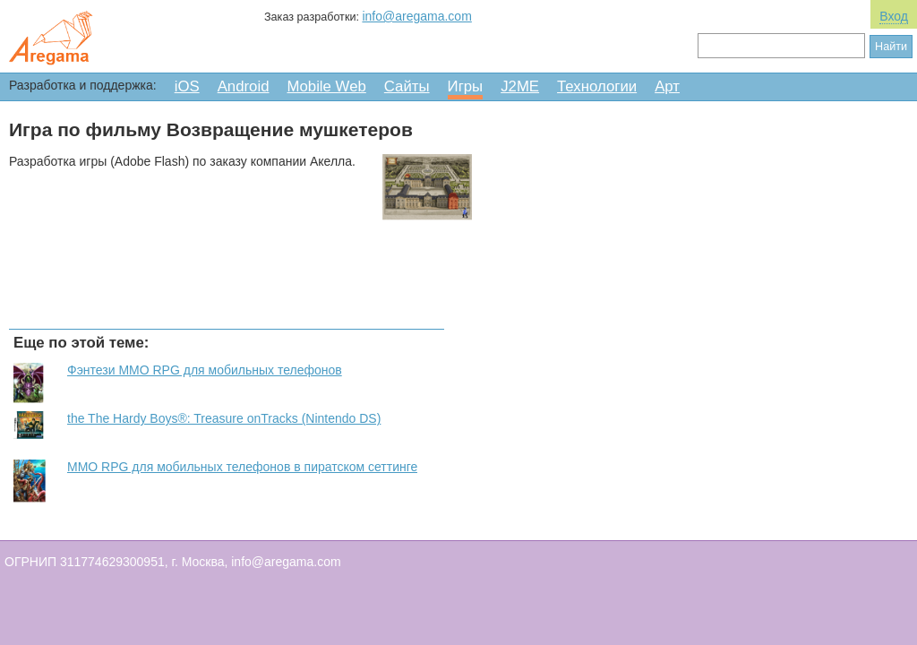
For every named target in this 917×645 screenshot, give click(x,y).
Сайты (407, 86)
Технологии (597, 86)
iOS (187, 86)
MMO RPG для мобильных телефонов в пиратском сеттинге (242, 467)
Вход (893, 16)
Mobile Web (326, 86)
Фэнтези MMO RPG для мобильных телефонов (204, 370)
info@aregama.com (416, 16)
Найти (891, 46)
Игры (466, 86)
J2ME (520, 86)
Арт (667, 86)
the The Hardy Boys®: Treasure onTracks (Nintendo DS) (224, 418)
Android (244, 86)
